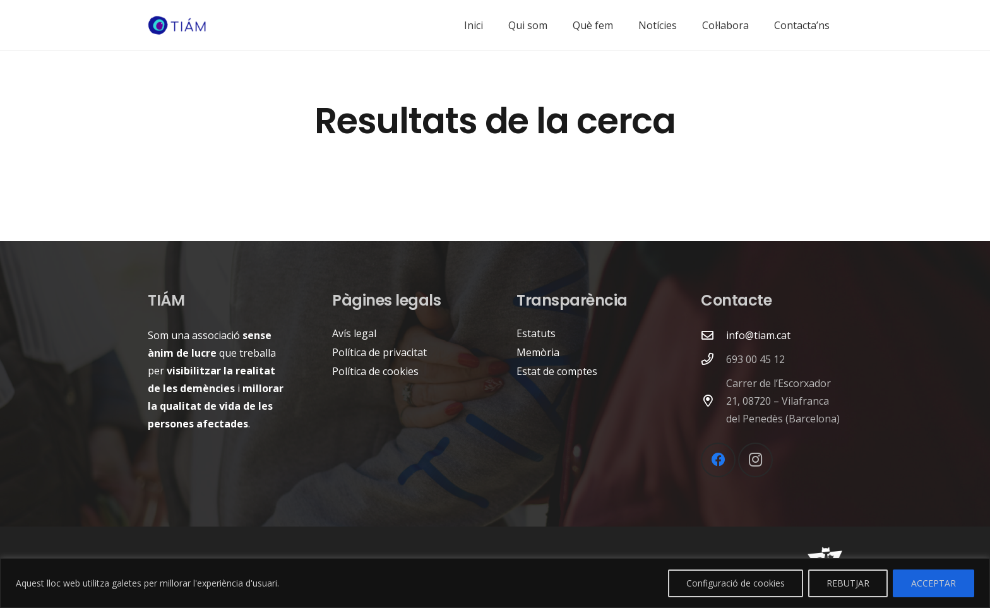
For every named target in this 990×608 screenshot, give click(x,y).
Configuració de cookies (735, 583)
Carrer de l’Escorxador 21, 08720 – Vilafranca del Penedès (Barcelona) (783, 401)
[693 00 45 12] (713, 359)
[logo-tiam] (177, 26)
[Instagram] (755, 460)
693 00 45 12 (755, 359)
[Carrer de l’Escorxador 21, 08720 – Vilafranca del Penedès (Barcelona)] (713, 401)
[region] (495, 583)
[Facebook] (718, 460)
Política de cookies (375, 371)
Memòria (537, 352)
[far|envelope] (713, 335)
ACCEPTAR (933, 583)
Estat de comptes (556, 371)
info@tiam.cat (758, 335)
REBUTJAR (847, 583)
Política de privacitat (379, 352)
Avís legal (354, 333)
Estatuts (536, 333)
